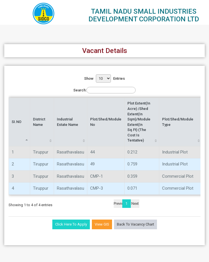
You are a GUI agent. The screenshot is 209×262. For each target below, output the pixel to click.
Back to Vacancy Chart (135, 224)
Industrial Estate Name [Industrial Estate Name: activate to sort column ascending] (67, 122)
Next (135, 203)
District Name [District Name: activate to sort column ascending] (39, 122)
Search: (104, 90)
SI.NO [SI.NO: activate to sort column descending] (16, 122)
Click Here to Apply (71, 224)
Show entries (104, 78)
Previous (118, 203)
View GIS (102, 224)
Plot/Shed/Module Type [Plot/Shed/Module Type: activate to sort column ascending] (177, 122)
